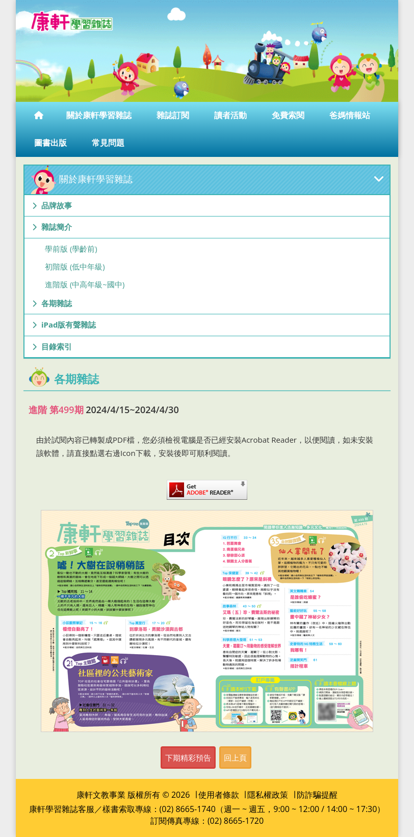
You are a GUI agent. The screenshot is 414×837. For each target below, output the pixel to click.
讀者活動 (231, 115)
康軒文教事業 (100, 794)
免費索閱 (289, 115)
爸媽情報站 (350, 115)
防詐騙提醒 (317, 794)
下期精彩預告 (188, 757)
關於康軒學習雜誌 (100, 115)
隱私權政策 (267, 794)
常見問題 (109, 142)
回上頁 (235, 757)
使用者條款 (218, 794)
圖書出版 (51, 142)
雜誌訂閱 (174, 115)
